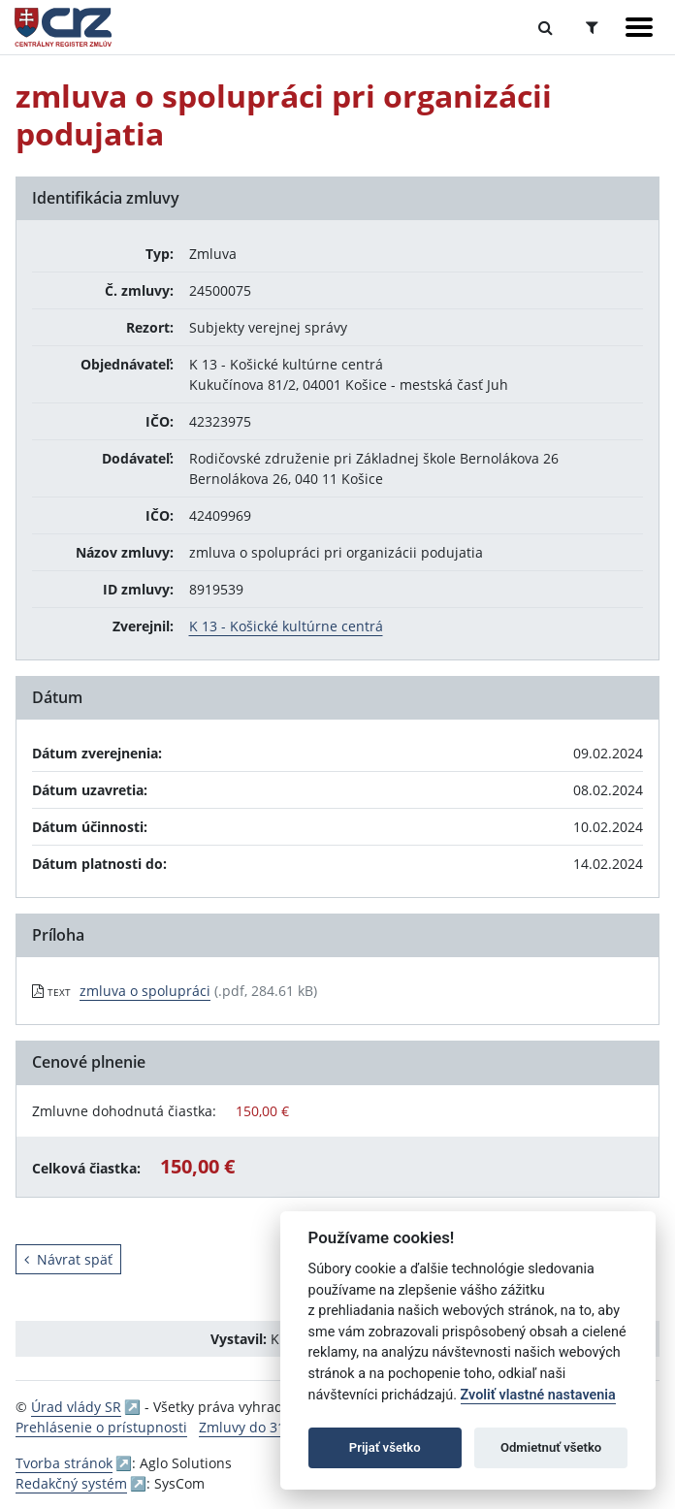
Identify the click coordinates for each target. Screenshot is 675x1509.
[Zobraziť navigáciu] (639, 27)
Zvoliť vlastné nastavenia (538, 1395)
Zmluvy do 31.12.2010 (269, 1427)
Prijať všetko (385, 1447)
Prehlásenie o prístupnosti (101, 1427)
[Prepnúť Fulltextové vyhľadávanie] (545, 27)
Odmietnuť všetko (550, 1447)
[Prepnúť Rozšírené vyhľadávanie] (592, 27)
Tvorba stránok (64, 1463)
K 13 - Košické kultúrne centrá (286, 626)
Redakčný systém (71, 1483)
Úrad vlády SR (76, 1406)
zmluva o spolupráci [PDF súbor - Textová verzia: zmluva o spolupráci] (145, 990)
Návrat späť (68, 1259)
